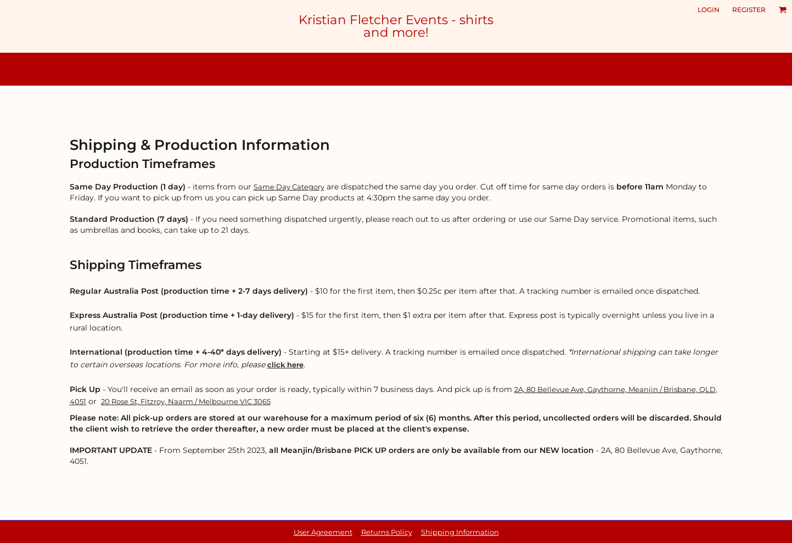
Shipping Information (460, 532)
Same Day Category (289, 186)
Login (709, 9)
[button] (782, 9)
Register (749, 9)
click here (285, 364)
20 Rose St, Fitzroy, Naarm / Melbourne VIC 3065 (186, 401)
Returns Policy (386, 532)
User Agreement (323, 532)
